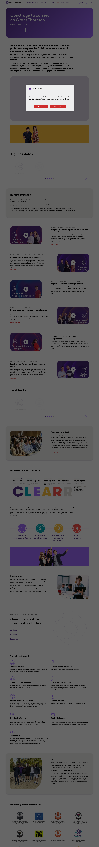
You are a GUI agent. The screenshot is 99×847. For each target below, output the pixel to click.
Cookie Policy (31, 101)
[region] (50, 98)
